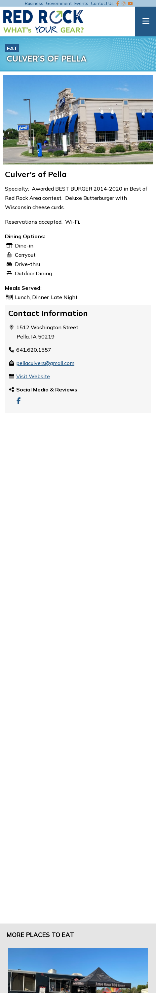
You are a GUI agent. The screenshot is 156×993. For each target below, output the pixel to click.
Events (81, 3)
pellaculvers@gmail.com (45, 363)
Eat (12, 48)
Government (59, 3)
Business (34, 3)
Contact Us (102, 3)
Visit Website (33, 376)
